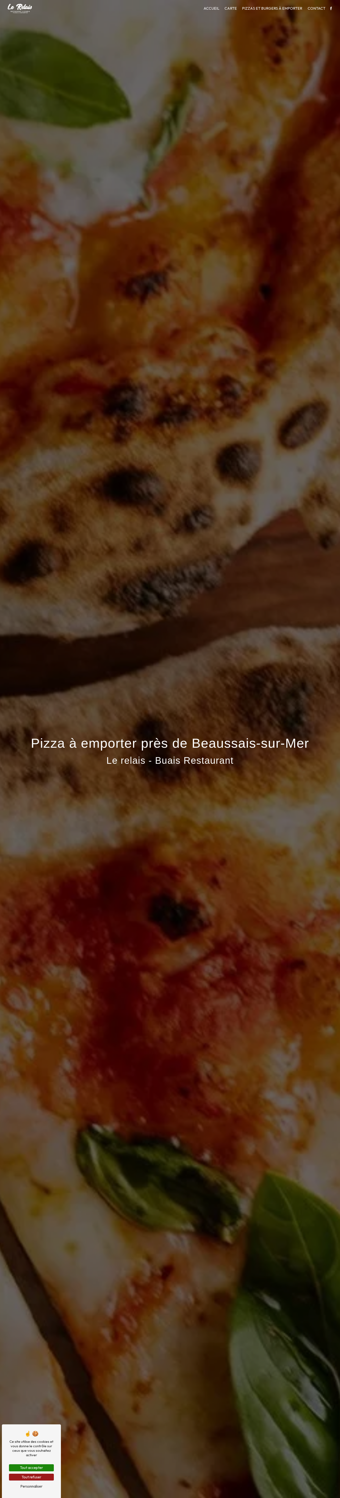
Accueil (211, 8)
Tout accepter (31, 1467)
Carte (231, 8)
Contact (316, 8)
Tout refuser (31, 1477)
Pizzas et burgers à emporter (272, 8)
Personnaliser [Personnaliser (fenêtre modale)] (31, 1486)
